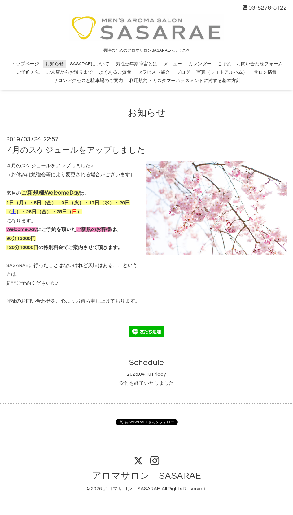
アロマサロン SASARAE (146, 476)
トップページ (25, 64)
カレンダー (200, 64)
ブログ (183, 72)
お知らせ (54, 64)
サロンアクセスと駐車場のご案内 (88, 80)
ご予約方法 (28, 72)
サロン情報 (265, 72)
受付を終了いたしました (146, 383)
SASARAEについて (89, 64)
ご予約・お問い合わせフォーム (250, 64)
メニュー (173, 64)
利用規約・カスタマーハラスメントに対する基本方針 (185, 80)
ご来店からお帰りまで (69, 72)
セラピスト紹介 (154, 72)
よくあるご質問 (115, 72)
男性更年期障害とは (136, 64)
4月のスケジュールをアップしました (76, 150)
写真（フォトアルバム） (221, 72)
